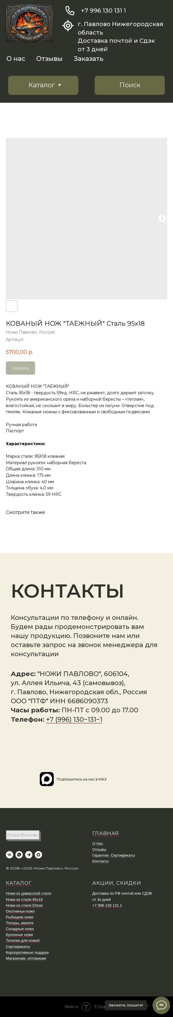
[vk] (9, 854)
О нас (15, 59)
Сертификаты (18, 946)
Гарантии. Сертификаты (113, 855)
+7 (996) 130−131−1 (74, 719)
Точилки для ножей (22, 940)
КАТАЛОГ (19, 883)
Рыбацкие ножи (19, 917)
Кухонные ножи (19, 934)
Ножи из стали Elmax (24, 905)
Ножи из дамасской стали (28, 893)
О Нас (97, 843)
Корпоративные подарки (27, 952)
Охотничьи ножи (20, 911)
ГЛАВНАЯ (105, 833)
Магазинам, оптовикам (26, 958)
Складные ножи (20, 929)
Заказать (88, 59)
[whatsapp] (19, 854)
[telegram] (28, 854)
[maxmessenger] (38, 854)
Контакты (100, 861)
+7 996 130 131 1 (103, 10)
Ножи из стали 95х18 (24, 899)
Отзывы (49, 59)
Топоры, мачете (20, 923)
